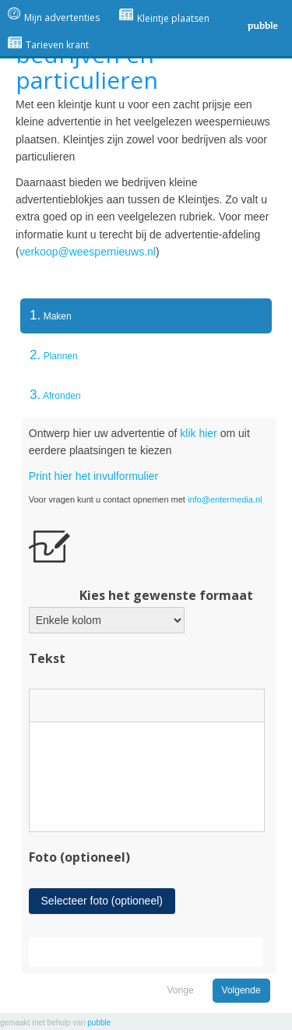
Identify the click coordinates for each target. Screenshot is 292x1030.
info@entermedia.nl (225, 499)
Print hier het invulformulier (94, 476)
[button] (47, 705)
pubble (99, 1022)
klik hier (198, 433)
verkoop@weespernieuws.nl (87, 251)
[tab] (146, 315)
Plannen (54, 354)
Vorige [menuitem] (180, 990)
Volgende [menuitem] (241, 990)
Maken (46, 315)
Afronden (55, 394)
